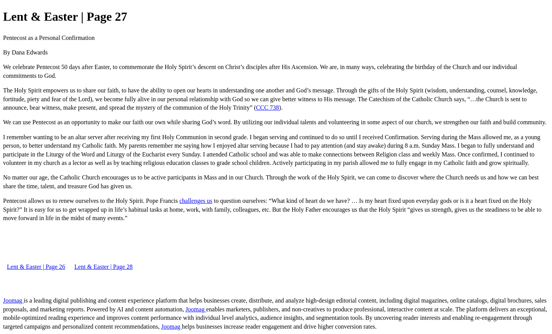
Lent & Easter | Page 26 (36, 266)
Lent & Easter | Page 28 (103, 266)
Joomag (13, 300)
